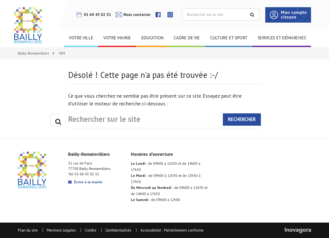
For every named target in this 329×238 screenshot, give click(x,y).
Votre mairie (117, 38)
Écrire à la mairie (85, 182)
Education (152, 38)
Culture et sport (228, 38)
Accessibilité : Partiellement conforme (172, 230)
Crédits (90, 230)
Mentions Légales (61, 230)
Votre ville (81, 38)
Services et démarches (282, 38)
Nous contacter (133, 14)
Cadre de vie (186, 38)
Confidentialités (118, 230)
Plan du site (28, 230)
